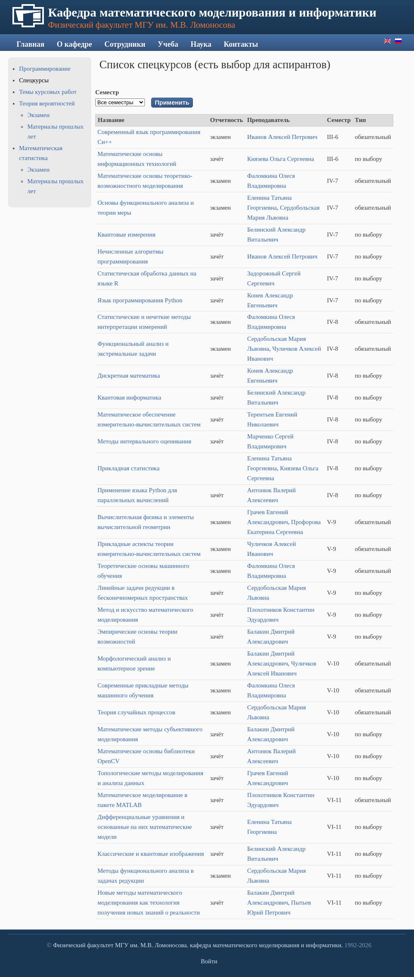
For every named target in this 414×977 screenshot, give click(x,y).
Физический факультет (83, 945)
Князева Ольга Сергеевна (280, 159)
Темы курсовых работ (48, 92)
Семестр (107, 92)
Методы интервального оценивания (145, 441)
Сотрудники (124, 44)
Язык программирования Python (140, 300)
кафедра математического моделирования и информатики (266, 945)
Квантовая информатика (129, 397)
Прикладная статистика (129, 468)
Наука (200, 44)
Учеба (168, 44)
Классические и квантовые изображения (151, 853)
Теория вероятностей (47, 103)
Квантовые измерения (127, 234)
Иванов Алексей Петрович (282, 137)
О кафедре (74, 44)
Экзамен (38, 115)
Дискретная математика (129, 375)
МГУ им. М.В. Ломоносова (151, 945)
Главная (30, 44)
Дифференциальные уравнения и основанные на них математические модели (145, 827)
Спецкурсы (33, 80)
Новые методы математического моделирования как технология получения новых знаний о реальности (149, 902)
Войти (209, 961)
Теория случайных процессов (137, 712)
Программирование (44, 68)
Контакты (241, 44)
